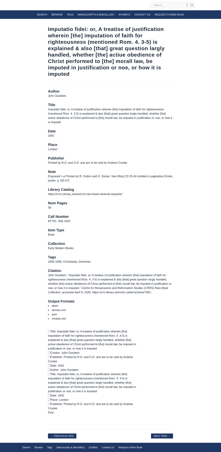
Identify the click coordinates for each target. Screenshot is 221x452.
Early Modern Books (61, 248)
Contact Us (142, 14)
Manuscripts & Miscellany (96, 14)
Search (42, 14)
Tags (70, 14)
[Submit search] (192, 5)
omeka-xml (59, 318)
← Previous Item (62, 436)
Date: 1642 (56, 365)
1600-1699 (55, 261)
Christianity (70, 261)
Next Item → (162, 436)
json (54, 314)
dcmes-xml (59, 310)
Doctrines (85, 261)
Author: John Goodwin (63, 369)
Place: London (58, 399)
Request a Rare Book (169, 14)
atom (55, 305)
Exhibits (124, 14)
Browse (57, 14)
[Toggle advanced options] (187, 5)
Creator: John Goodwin (64, 352)
